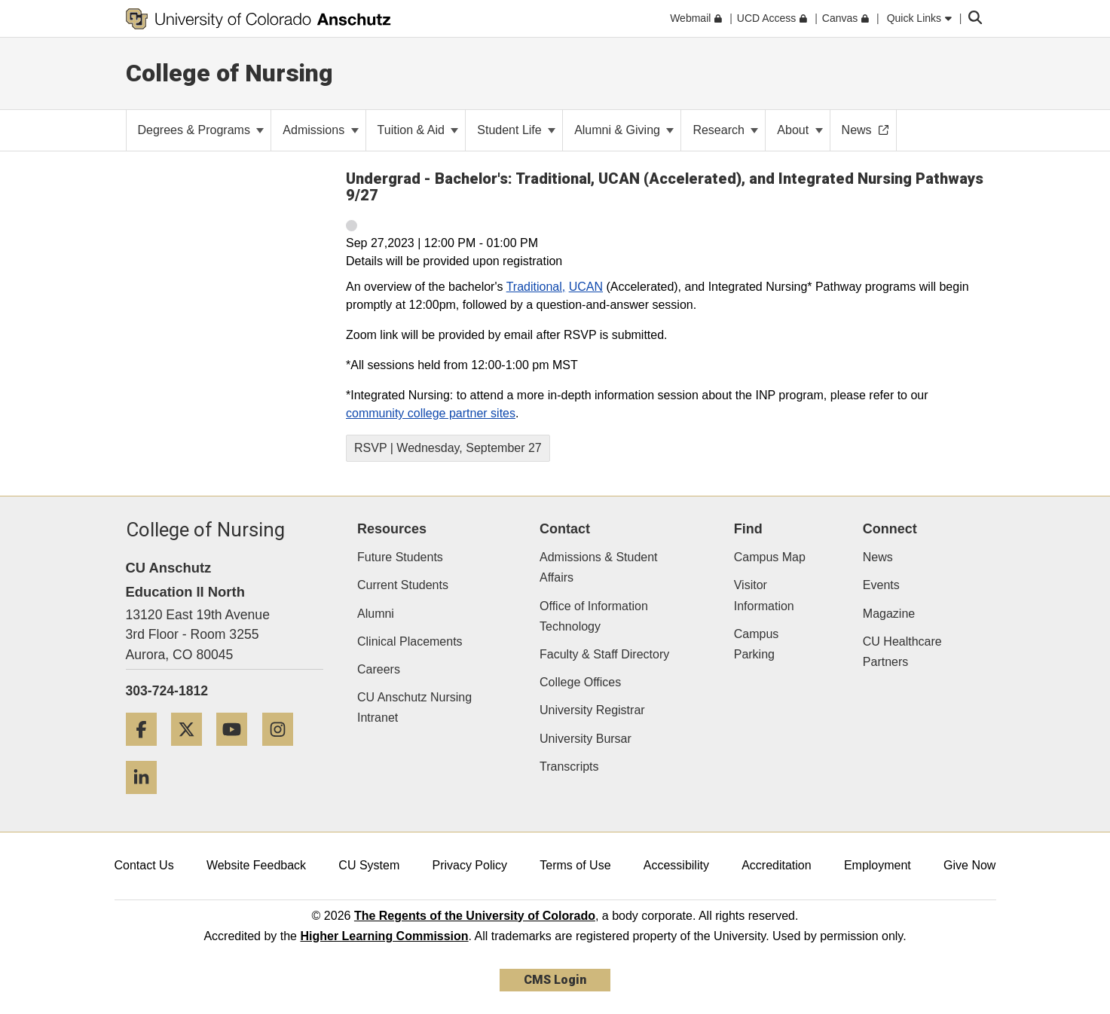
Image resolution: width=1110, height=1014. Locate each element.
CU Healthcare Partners (902, 651)
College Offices (580, 682)
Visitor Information (764, 595)
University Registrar (592, 710)
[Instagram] (283, 751)
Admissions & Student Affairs (599, 567)
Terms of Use (575, 865)
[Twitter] (192, 751)
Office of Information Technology (594, 616)
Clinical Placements (410, 641)
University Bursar (585, 738)
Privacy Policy (469, 865)
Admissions (320, 130)
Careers (378, 669)
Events (881, 585)
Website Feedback (256, 865)
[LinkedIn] (147, 799)
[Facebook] (147, 751)
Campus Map (770, 557)
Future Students (400, 557)
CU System (368, 865)
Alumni (375, 613)
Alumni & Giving (624, 130)
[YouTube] (237, 751)
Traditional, (536, 286)
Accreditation (777, 865)
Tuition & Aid (418, 130)
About (799, 130)
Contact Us (144, 865)
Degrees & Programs (201, 130)
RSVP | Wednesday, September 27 (448, 447)
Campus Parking (756, 644)
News (878, 557)
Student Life (516, 130)
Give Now (969, 865)
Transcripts (569, 766)
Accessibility (676, 865)
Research (725, 130)
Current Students (402, 585)
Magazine (889, 613)
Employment (877, 865)
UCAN (586, 286)
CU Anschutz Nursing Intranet (414, 707)
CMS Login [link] (555, 980)
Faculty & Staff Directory (604, 654)
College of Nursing (229, 73)
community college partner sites (430, 413)
